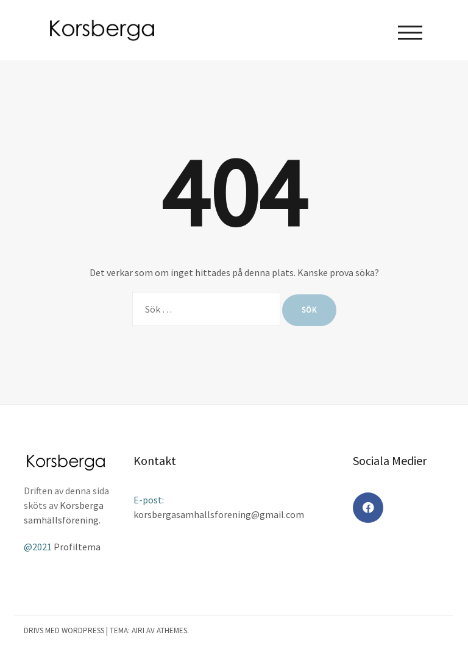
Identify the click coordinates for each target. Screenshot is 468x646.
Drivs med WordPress (64, 630)
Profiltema (77, 547)
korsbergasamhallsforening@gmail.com (218, 514)
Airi (138, 630)
